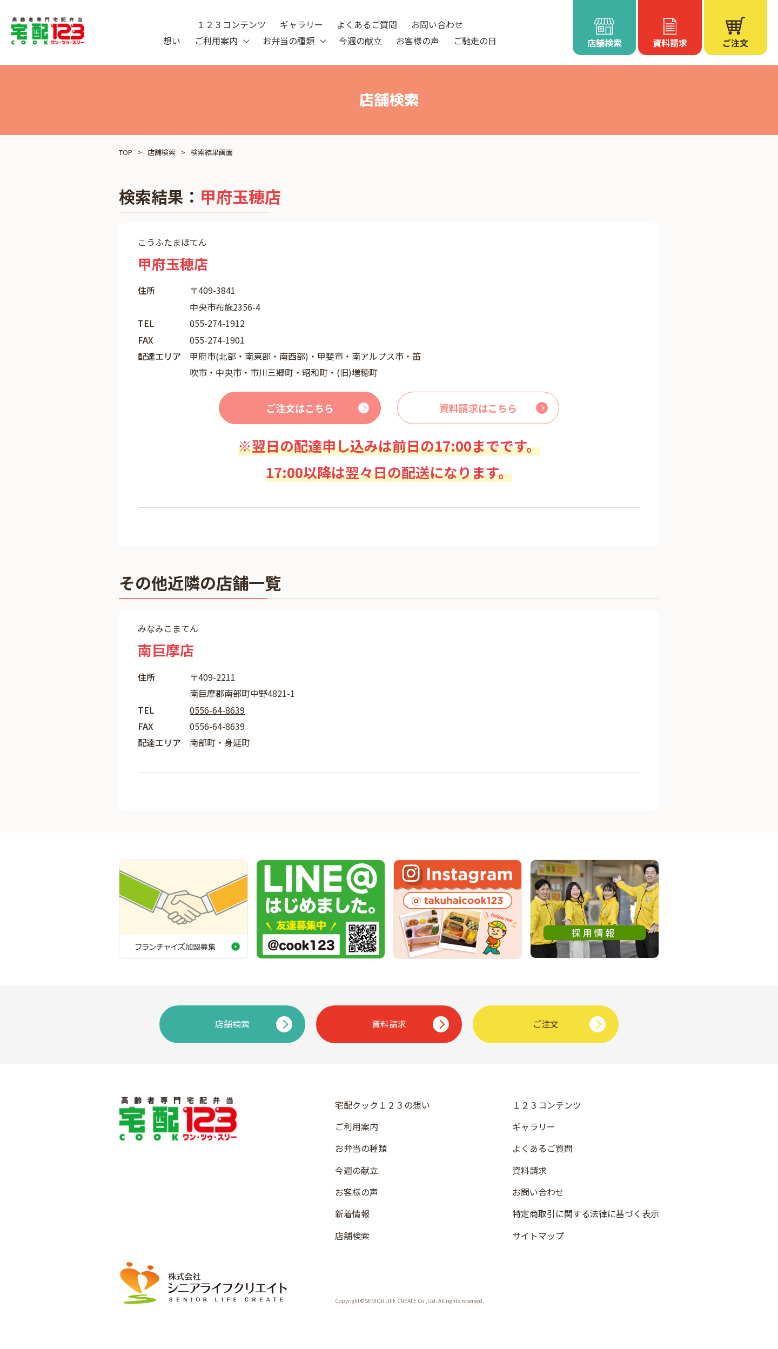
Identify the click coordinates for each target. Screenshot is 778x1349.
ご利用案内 (356, 1126)
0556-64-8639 (217, 709)
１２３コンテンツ (231, 24)
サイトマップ (538, 1235)
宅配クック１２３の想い (382, 1104)
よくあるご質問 (367, 24)
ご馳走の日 (475, 40)
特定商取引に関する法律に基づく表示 (585, 1213)
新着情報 (352, 1213)
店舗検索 (161, 152)
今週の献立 (360, 40)
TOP (125, 152)
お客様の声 (417, 40)
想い (171, 40)
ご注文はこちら (300, 408)
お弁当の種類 (361, 1148)
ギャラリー (301, 24)
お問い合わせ (437, 24)
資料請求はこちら (478, 408)
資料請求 (529, 1170)
